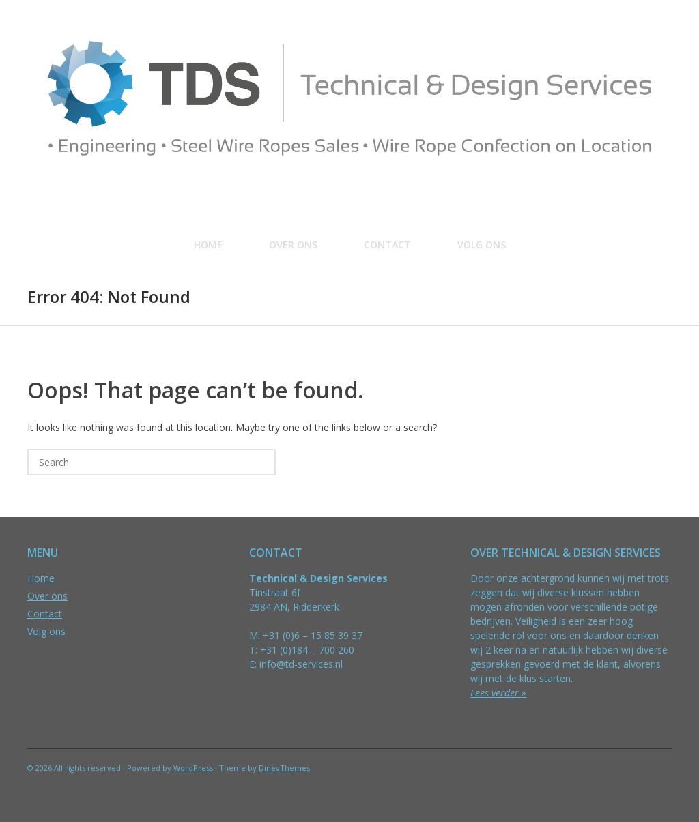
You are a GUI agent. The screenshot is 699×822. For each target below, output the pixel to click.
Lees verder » (498, 692)
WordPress (193, 768)
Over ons (293, 244)
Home (208, 244)
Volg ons (481, 244)
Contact (387, 244)
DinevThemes (284, 768)
